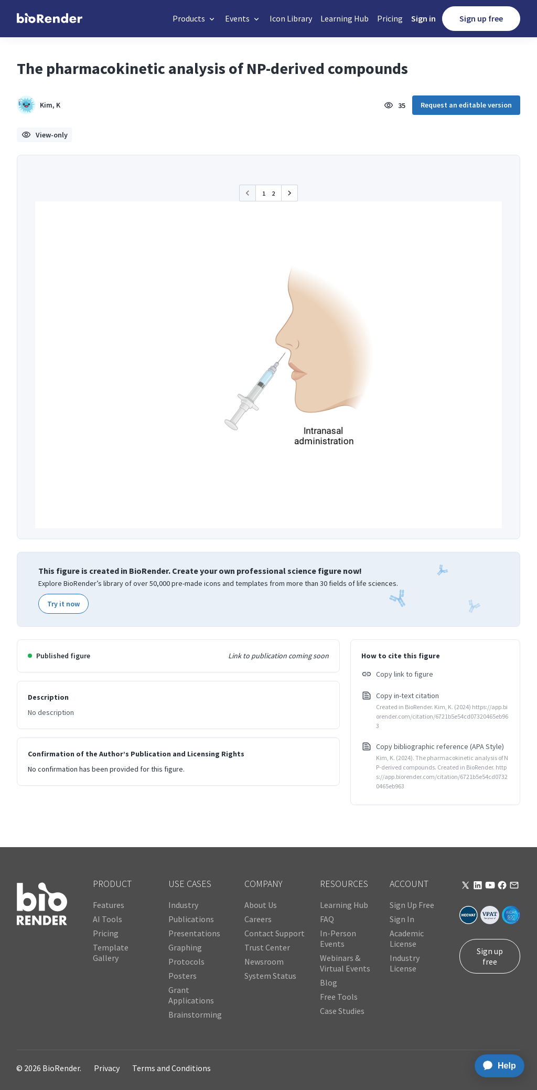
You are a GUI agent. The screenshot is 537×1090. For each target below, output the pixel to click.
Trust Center (267, 947)
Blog (328, 982)
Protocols (186, 961)
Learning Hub (344, 18)
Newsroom (264, 961)
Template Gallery (110, 952)
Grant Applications (191, 995)
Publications (191, 919)
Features (108, 905)
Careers (258, 919)
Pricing (390, 18)
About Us (260, 905)
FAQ (327, 919)
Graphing (185, 947)
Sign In (402, 919)
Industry (183, 905)
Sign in (423, 18)
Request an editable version (466, 105)
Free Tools (339, 996)
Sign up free (481, 18)
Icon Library (291, 18)
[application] (496, 1066)
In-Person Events (338, 938)
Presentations (194, 933)
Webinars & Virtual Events (345, 963)
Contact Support (274, 933)
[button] (195, 18)
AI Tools (107, 919)
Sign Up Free (412, 905)
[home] (49, 18)
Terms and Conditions (171, 1068)
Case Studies (342, 1011)
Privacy (107, 1068)
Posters (182, 975)
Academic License (407, 938)
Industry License (405, 963)
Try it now (63, 603)
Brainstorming (195, 1014)
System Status (270, 975)
